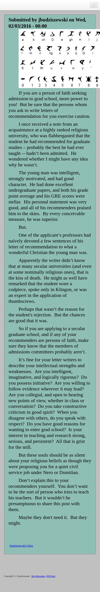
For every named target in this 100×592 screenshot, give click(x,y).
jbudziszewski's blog (21, 545)
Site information (38, 576)
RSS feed (51, 576)
